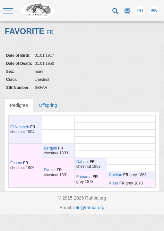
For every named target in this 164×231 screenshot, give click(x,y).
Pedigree (19, 105)
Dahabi (82, 161)
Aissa (113, 183)
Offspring (48, 105)
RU (140, 10)
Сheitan (115, 175)
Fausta (50, 170)
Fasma (16, 163)
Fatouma (83, 177)
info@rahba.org (89, 207)
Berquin (50, 148)
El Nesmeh (19, 127)
